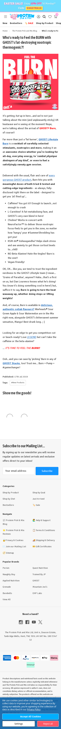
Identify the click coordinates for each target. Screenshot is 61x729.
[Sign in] (38, 16)
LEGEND (31, 337)
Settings (18, 723)
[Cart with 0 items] (55, 16)
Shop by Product (44, 23)
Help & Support (43, 520)
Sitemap (10, 553)
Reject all (48, 723)
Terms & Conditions (45, 530)
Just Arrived (38, 498)
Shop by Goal (39, 492)
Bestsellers (16, 23)
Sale (29, 23)
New (5, 23)
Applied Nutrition (11, 580)
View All (7, 599)
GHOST (36, 580)
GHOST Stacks (11, 363)
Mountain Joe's (40, 586)
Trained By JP (39, 574)
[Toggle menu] (5, 16)
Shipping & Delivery (45, 540)
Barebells (7, 593)
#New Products (17, 382)
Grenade (7, 586)
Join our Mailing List (16, 546)
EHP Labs (37, 593)
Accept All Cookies (30, 716)
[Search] (44, 16)
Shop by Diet (9, 498)
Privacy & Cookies (14, 540)
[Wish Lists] (50, 16)
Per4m (6, 568)
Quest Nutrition (40, 568)
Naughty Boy (9, 574)
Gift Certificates (44, 546)
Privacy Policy (33, 709)
